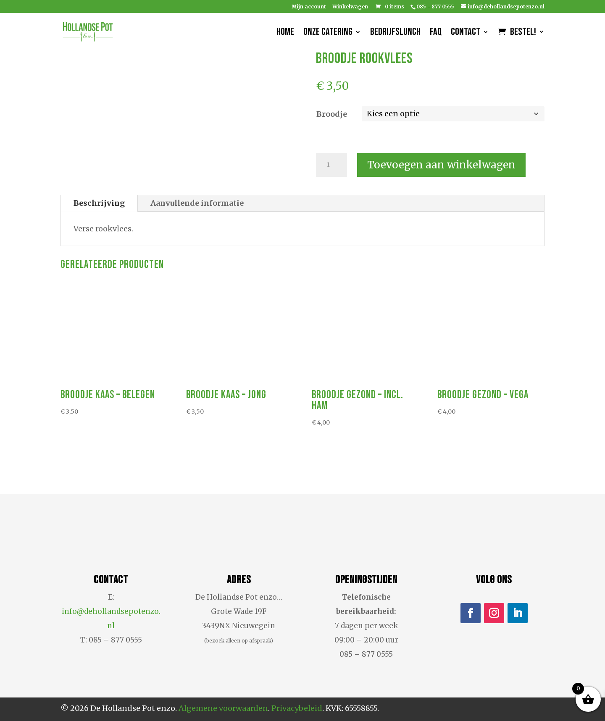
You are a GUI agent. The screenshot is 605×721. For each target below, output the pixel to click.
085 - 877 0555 (435, 6)
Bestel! (523, 33)
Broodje (331, 114)
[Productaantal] (331, 165)
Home (285, 33)
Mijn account (309, 7)
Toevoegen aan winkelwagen (441, 164)
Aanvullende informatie (197, 203)
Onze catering (327, 33)
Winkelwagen (350, 7)
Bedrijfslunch (395, 33)
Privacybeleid (296, 708)
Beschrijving (99, 203)
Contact (465, 33)
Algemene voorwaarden (223, 708)
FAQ (436, 33)
